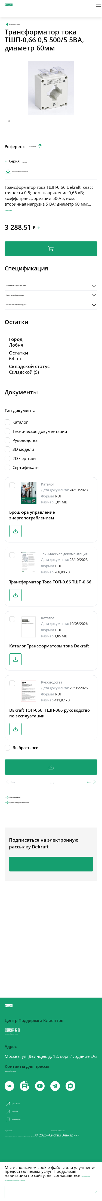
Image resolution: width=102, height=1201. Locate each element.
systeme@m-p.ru (20, 1084)
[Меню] (94, 8)
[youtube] (30, 1102)
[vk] (11, 1102)
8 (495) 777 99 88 (27, 1034)
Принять (17, 1191)
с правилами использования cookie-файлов (47, 1177)
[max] (89, 1102)
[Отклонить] (94, 1191)
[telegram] (69, 1102)
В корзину (51, 263)
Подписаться (51, 902)
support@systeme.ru (27, 1044)
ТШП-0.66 (34, 167)
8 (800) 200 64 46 (27, 1028)
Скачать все (51, 797)
